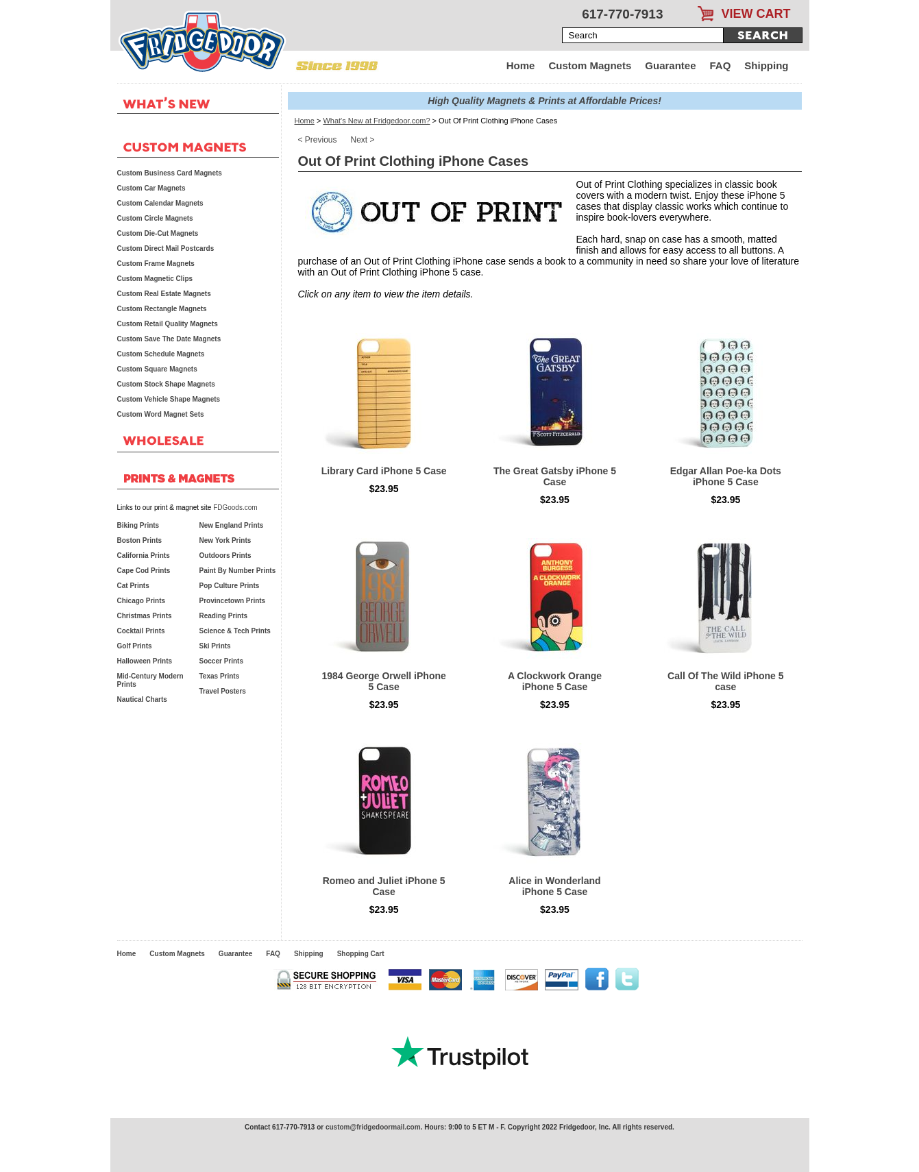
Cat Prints (133, 585)
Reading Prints (223, 616)
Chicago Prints (141, 601)
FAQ (720, 65)
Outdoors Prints (225, 555)
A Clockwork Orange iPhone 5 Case (555, 681)
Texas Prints (219, 676)
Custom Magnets (589, 65)
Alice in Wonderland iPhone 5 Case (554, 886)
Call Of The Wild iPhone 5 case (725, 681)
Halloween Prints (145, 661)
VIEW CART (756, 14)
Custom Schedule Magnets (161, 354)
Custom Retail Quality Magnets (167, 324)
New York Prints (225, 540)
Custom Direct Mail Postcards (166, 248)
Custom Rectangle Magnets (162, 309)
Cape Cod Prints (144, 570)
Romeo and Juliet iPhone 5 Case (384, 886)
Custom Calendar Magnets (160, 203)
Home (520, 65)
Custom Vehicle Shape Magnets (169, 399)
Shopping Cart (360, 953)
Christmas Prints (144, 616)
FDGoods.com (235, 507)
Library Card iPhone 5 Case (384, 470)
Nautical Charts (142, 699)
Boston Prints (139, 540)
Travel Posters (222, 691)
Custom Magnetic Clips (155, 278)
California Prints (143, 555)
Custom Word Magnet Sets (160, 414)
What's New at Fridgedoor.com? (376, 121)
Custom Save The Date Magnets (169, 339)
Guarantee (670, 65)
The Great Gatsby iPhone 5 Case (554, 476)
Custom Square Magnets (157, 369)
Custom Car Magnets (151, 188)
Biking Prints (138, 525)
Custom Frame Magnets (156, 263)
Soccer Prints (221, 661)
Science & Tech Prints (235, 631)
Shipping (766, 65)
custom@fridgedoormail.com (373, 1127)
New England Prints (231, 525)
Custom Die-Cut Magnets (158, 233)
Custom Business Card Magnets (169, 173)
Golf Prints (134, 646)
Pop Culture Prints (229, 585)
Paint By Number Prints (237, 570)
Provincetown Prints (232, 601)
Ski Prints (215, 646)
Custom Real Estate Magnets (164, 293)
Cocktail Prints (141, 631)
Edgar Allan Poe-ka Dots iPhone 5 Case (725, 476)
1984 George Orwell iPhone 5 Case (384, 681)
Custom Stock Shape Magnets (166, 384)
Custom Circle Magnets (155, 218)
